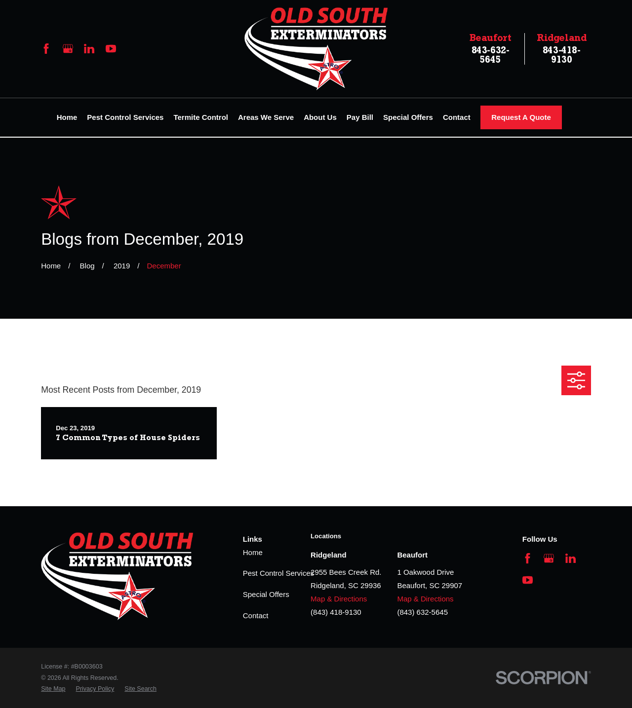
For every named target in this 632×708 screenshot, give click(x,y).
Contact (256, 615)
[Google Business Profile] (68, 48)
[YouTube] (111, 48)
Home (253, 552)
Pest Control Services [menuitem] (125, 117)
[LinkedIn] (89, 48)
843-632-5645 (491, 49)
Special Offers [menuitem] (408, 117)
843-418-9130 (562, 49)
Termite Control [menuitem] (200, 117)
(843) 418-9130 (336, 612)
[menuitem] (53, 689)
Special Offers (266, 594)
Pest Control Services (278, 573)
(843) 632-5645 (422, 612)
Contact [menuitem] (457, 117)
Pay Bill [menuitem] (360, 117)
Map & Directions (339, 599)
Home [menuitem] (67, 117)
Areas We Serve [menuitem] (266, 117)
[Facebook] (46, 48)
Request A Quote (521, 117)
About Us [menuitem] (320, 117)
